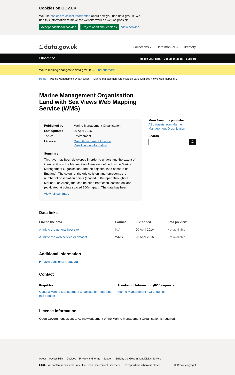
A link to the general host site (59, 229)
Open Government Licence (92, 141)
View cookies (130, 27)
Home (42, 78)
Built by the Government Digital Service (138, 358)
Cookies (71, 358)
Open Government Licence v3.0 (104, 365)
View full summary (56, 193)
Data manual (166, 47)
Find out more (105, 70)
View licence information (90, 145)
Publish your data (149, 58)
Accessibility (56, 358)
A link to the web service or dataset (63, 237)
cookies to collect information (70, 16)
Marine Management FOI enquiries (141, 291)
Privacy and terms (89, 358)
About (42, 358)
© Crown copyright (185, 365)
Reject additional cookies (99, 27)
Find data (192, 142)
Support (191, 58)
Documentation (173, 58)
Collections (141, 47)
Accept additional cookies (58, 27)
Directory (189, 47)
